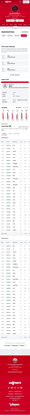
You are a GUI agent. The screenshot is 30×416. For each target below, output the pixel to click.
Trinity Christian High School (15, 361)
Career (3, 35)
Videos (11, 24)
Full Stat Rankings (15, 75)
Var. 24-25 (17, 35)
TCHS (14, 215)
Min (21, 141)
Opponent (15, 141)
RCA (14, 145)
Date (2, 141)
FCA (14, 169)
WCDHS (14, 160)
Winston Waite (15, 13)
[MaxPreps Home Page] (12, 28)
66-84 (8, 215)
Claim (10, 20)
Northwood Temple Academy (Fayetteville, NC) (19, 87)
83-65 (9, 166)
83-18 (9, 145)
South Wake (15, 178)
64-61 (9, 193)
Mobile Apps (18, 391)
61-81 (8, 190)
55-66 (8, 163)
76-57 (9, 309)
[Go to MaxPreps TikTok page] (9, 388)
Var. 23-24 (24, 35)
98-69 (9, 199)
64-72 (8, 151)
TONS (14, 172)
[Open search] (20, 2)
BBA (14, 175)
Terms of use (9, 396)
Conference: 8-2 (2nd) (22, 100)
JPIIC (14, 187)
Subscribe (10, 394)
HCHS (14, 154)
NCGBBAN (15, 163)
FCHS (14, 181)
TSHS (14, 199)
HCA (14, 190)
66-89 (8, 230)
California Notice (19, 396)
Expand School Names (23, 126)
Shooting (4, 133)
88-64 (9, 205)
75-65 (9, 212)
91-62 (9, 227)
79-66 (9, 175)
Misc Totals (16, 133)
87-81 (9, 209)
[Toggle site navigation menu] (2, 2)
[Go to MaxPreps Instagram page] (15, 388)
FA (13, 148)
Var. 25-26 (10, 35)
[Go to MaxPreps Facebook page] (21, 388)
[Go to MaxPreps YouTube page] (12, 388)
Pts (25, 141)
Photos (25, 24)
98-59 (9, 187)
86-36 (9, 172)
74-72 (9, 157)
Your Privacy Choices (15, 398)
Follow (19, 20)
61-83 (8, 224)
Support (15, 400)
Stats (15, 24)
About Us (11, 391)
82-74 (9, 196)
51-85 (8, 148)
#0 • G (15, 18)
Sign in (26, 2)
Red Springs (15, 166)
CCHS (14, 193)
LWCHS (14, 151)
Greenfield (15, 184)
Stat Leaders (7, 345)
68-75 (8, 218)
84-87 (8, 178)
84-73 (9, 160)
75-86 (8, 184)
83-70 (9, 154)
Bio (7, 24)
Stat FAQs (23, 345)
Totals (10, 133)
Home (3, 24)
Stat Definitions (25, 32)
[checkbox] (19, 125)
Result (7, 141)
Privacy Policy (18, 394)
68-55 (9, 181)
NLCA (14, 157)
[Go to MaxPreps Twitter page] (18, 388)
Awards (20, 24)
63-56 (9, 221)
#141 (14, 102)
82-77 (9, 169)
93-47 (9, 202)
